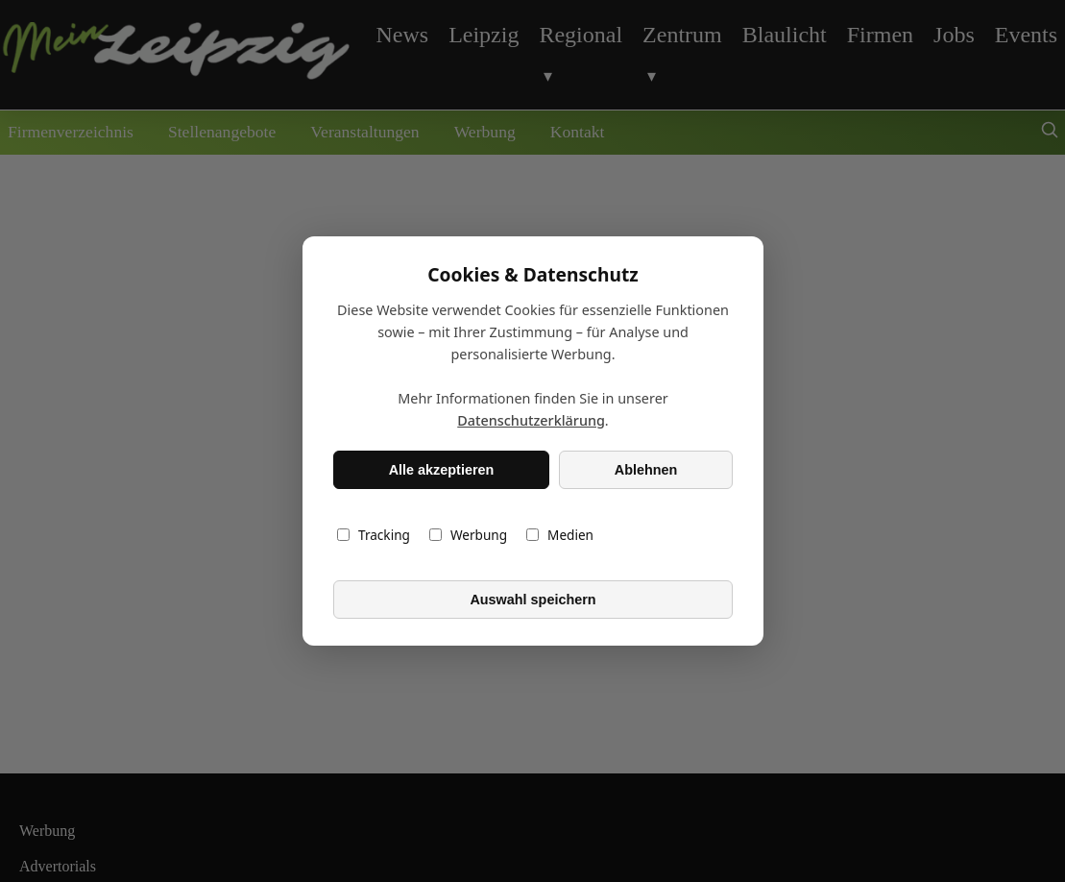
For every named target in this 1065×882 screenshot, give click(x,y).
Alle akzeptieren (441, 470)
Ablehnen (645, 470)
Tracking (373, 535)
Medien (559, 535)
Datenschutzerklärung (531, 420)
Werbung (467, 535)
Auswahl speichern (532, 599)
